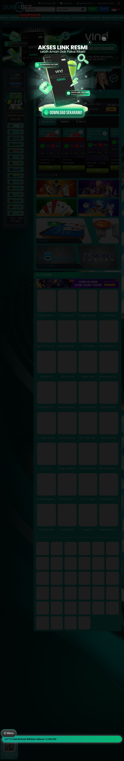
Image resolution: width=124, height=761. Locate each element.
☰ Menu (9, 733)
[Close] (104, 39)
